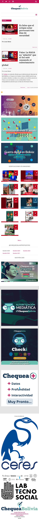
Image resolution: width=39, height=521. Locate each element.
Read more (35, 47)
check (10, 38)
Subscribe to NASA (1, 92)
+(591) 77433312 (19, 515)
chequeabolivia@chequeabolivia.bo (19, 513)
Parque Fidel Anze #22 (19, 512)
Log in (28, 87)
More (19, 240)
